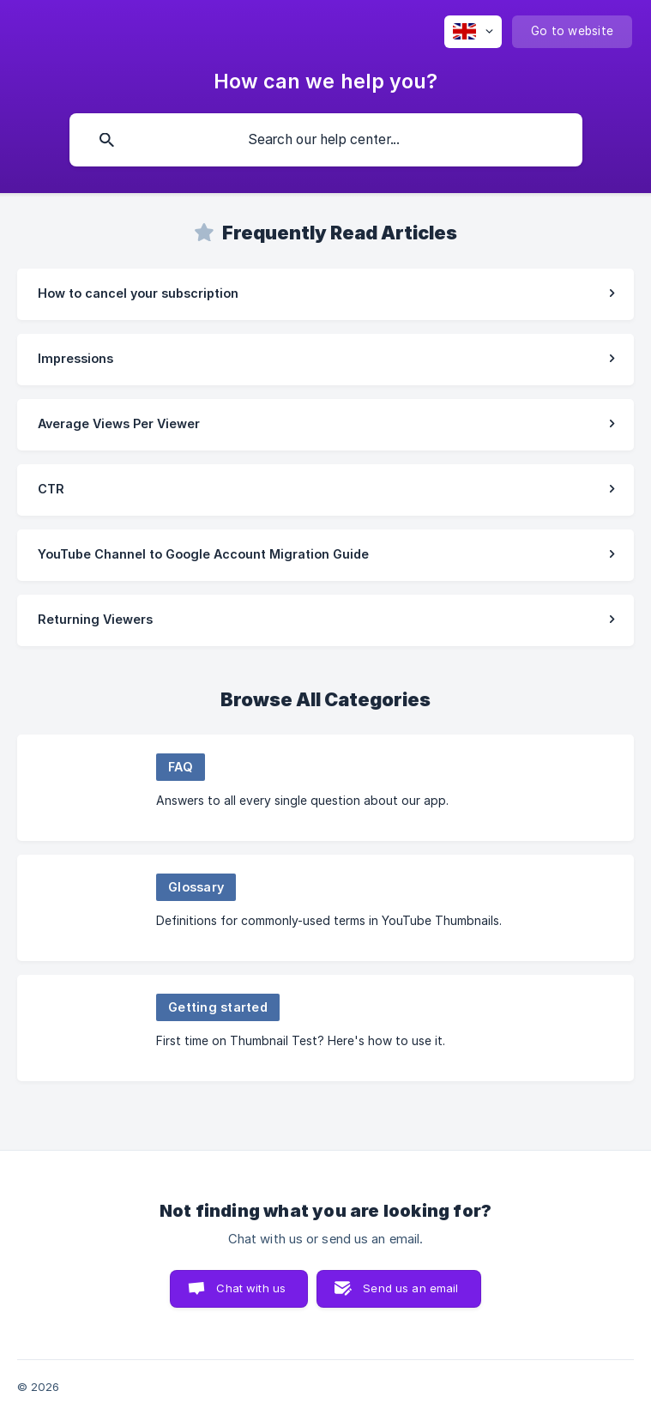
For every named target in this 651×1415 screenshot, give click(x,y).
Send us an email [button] (410, 1288)
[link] (325, 294)
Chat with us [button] (251, 1288)
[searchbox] (325, 139)
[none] (473, 31)
